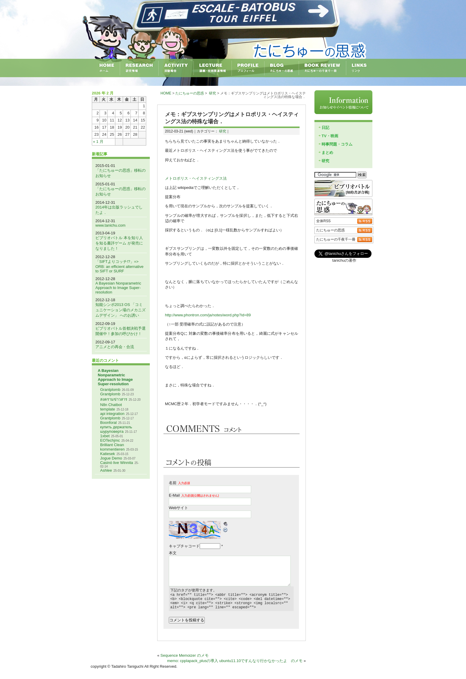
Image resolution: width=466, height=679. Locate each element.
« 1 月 (98, 141)
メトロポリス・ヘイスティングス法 (196, 178)
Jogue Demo (111, 458)
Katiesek (107, 453)
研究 (212, 93)
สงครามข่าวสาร (113, 399)
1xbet (105, 436)
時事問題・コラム (337, 144)
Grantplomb (110, 389)
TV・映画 (330, 136)
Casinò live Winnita (116, 462)
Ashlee (106, 470)
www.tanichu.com (110, 225)
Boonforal (108, 422)
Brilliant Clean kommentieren (112, 447)
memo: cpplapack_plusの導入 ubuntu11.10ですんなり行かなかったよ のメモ (235, 664)
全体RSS (323, 221)
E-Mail (194, 495)
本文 (173, 553)
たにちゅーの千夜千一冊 (335, 239)
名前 (179, 483)
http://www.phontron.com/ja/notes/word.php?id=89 (208, 315)
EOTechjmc (110, 440)
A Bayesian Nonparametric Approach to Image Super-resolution (118, 287)
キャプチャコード (184, 546)
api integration (112, 413)
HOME (165, 93)
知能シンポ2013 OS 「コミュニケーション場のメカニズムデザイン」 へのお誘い (120, 310)
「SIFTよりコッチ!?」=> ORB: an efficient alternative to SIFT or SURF (119, 266)
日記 (325, 127)
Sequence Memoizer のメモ (184, 659)
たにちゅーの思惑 (189, 93)
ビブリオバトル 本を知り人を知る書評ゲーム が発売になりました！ (119, 243)
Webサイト (178, 508)
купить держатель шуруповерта (116, 429)
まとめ (327, 152)
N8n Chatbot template (111, 406)
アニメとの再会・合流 (114, 347)
